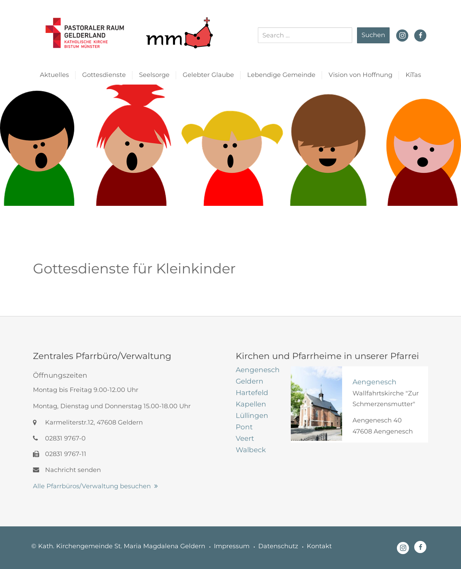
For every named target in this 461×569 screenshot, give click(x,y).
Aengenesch (375, 382)
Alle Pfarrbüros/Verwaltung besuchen (92, 486)
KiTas (413, 75)
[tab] (258, 369)
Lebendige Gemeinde (281, 75)
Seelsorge (154, 75)
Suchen (373, 35)
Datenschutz (278, 546)
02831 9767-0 (59, 438)
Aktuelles (54, 75)
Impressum (232, 546)
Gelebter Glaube (208, 75)
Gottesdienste (104, 75)
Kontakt (319, 546)
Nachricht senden (67, 470)
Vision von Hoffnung (360, 75)
